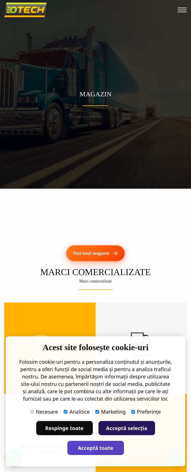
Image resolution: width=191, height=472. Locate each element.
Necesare (44, 411)
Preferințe (146, 411)
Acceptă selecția (126, 428)
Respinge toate (64, 428)
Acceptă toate (95, 448)
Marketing (110, 411)
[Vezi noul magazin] (95, 253)
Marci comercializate (95, 281)
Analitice (77, 411)
